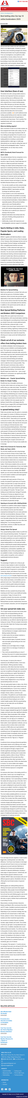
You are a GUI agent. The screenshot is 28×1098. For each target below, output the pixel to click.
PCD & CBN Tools (19, 1073)
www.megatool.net (8, 1065)
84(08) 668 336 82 (7, 1059)
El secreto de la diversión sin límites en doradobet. (6, 1020)
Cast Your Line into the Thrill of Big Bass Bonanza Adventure (6, 1029)
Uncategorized (8, 13)
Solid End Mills (7, 1071)
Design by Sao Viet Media (21, 1096)
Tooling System (18, 1075)
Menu (4, 8)
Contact (5, 1084)
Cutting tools (18, 1071)
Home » (3, 13)
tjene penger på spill (6, 575)
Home (4, 1082)
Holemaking (6, 1075)
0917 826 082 (23, 1)
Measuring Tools (7, 1073)
